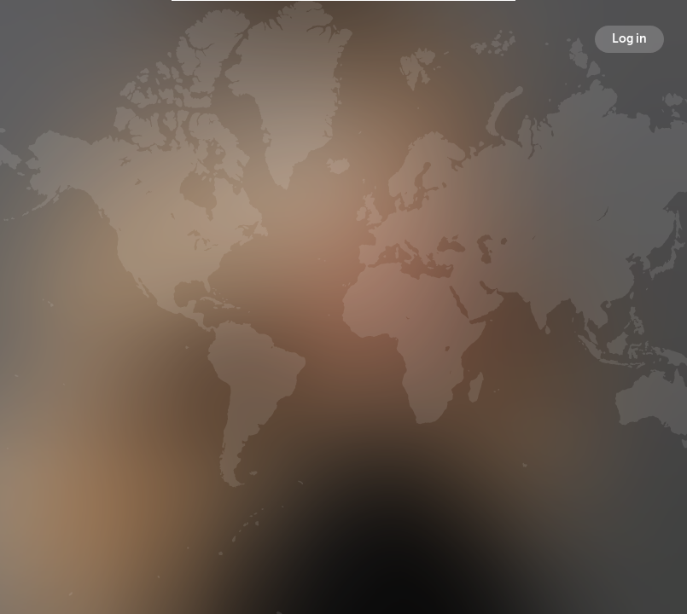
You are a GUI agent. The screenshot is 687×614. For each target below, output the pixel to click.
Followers (346, 373)
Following (436, 373)
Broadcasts (254, 373)
